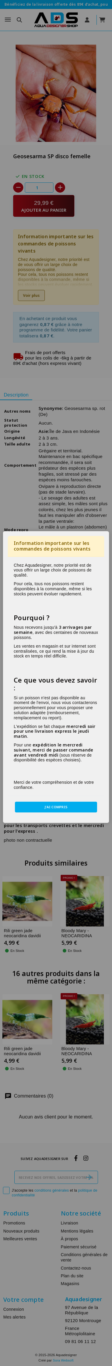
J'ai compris (56, 807)
